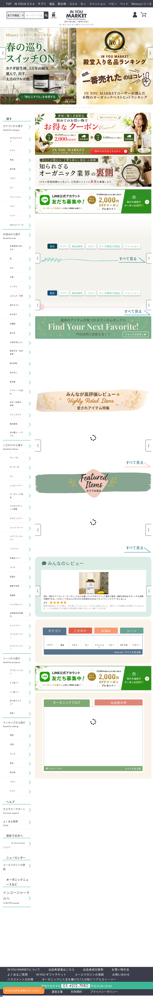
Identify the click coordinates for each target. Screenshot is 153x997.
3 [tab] (65, 107)
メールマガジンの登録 (93, 975)
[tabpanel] (38, 66)
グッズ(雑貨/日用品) (109, 246)
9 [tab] (82, 107)
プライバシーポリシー (105, 993)
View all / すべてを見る (126, 653)
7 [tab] (76, 107)
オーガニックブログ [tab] (67, 703)
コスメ (90, 246)
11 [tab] (88, 107)
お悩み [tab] (106, 630)
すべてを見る (132, 770)
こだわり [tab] (80, 630)
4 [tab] (68, 107)
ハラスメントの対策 (21, 980)
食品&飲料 (77, 246)
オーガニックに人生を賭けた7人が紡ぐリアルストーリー (82, 980)
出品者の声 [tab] (118, 703)
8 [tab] (79, 107)
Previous (3, 53)
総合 (52, 246)
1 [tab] (59, 107)
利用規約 (76, 993)
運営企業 (55, 993)
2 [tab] (62, 107)
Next (150, 53)
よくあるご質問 (18, 975)
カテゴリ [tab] (54, 630)
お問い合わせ (126, 975)
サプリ (63, 246)
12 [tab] (91, 107)
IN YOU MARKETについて (25, 969)
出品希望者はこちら (64, 969)
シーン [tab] (132, 630)
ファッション (132, 246)
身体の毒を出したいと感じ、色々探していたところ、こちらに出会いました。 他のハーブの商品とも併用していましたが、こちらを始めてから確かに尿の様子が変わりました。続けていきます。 (93, 607)
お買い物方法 (126, 969)
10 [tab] (85, 107)
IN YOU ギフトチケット (53, 975)
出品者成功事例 (97, 969)
